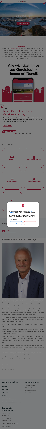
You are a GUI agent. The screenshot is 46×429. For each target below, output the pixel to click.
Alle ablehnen (30, 222)
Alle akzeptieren (16, 222)
